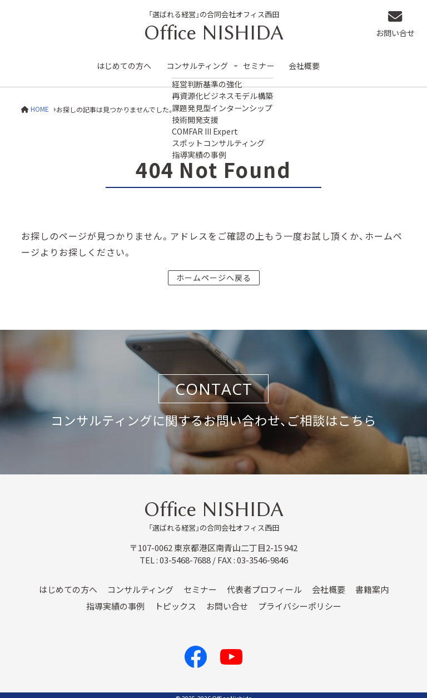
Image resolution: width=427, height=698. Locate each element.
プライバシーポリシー (299, 599)
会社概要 (314, 62)
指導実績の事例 (115, 599)
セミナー (267, 62)
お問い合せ (400, 25)
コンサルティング (201, 62)
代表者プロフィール (264, 582)
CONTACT (213, 381)
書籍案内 (372, 582)
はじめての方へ (125, 62)
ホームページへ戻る (213, 269)
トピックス (175, 599)
